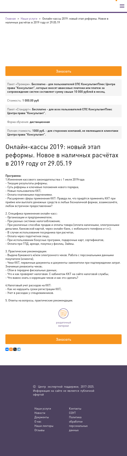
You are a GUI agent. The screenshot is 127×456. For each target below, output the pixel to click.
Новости (39, 413)
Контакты (75, 408)
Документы (41, 417)
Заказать (63, 71)
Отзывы (39, 430)
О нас (37, 421)
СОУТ (72, 413)
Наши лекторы (43, 426)
